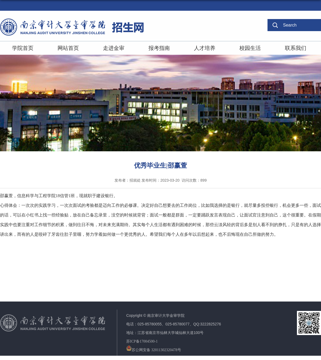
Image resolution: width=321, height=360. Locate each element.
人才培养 (204, 48)
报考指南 (159, 48)
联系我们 (295, 48)
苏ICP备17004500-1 (142, 341)
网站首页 (68, 48)
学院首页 (22, 48)
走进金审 (113, 48)
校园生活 (250, 48)
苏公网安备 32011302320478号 (153, 350)
